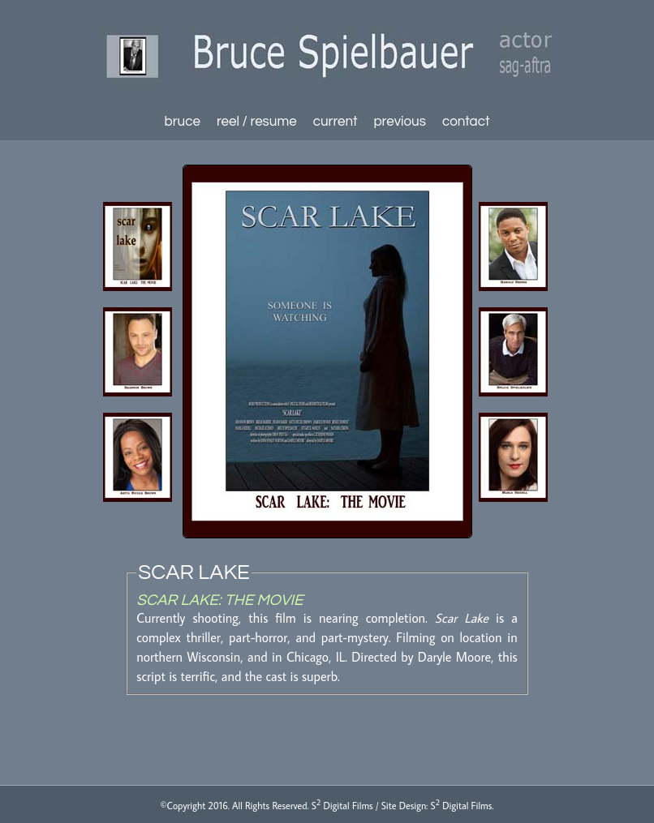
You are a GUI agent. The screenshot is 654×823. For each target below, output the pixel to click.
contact (466, 121)
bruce (182, 121)
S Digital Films (342, 805)
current (335, 121)
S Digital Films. (462, 805)
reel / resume (257, 121)
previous (399, 121)
